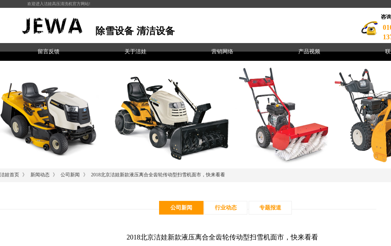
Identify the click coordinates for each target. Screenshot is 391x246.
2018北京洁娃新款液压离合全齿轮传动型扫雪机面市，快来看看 (158, 174)
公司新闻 (70, 174)
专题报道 (270, 207)
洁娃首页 (9, 174)
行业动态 (226, 207)
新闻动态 (40, 174)
